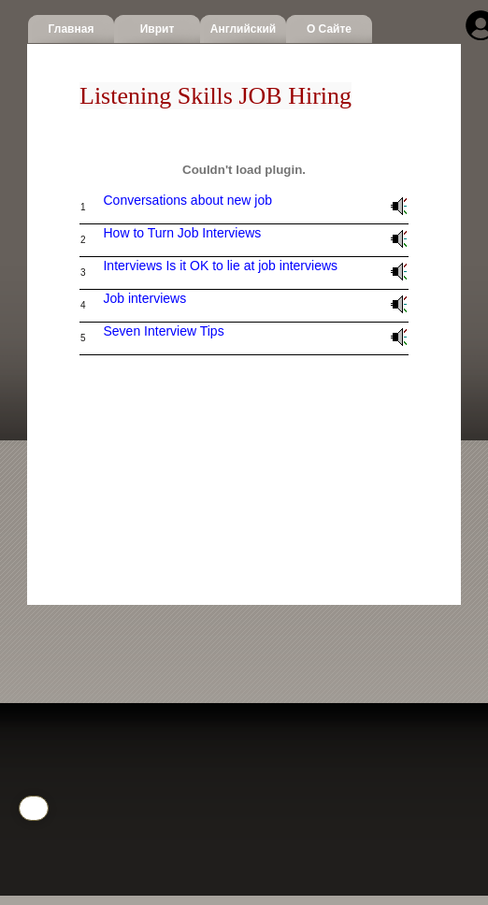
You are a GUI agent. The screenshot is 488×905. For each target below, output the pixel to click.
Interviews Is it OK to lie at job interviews (220, 265)
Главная (71, 29)
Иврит (157, 29)
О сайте (329, 29)
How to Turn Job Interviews (182, 232)
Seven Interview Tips (163, 330)
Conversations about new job (187, 200)
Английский (243, 29)
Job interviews (144, 298)
